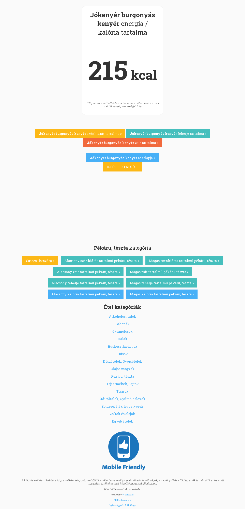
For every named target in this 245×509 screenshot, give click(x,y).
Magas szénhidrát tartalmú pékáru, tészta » (184, 261)
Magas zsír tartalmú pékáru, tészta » (159, 272)
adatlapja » (122, 158)
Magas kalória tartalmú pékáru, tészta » (162, 294)
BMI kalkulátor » (122, 500)
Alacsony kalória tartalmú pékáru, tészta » (85, 294)
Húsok (122, 354)
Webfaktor (128, 494)
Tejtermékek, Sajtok (122, 384)
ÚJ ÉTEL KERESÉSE (122, 167)
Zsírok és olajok (122, 414)
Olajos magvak (122, 369)
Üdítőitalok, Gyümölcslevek (122, 399)
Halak (122, 339)
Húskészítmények (123, 346)
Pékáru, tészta (122, 376)
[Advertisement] (122, 212)
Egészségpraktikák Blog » (122, 505)
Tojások (122, 391)
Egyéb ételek (122, 421)
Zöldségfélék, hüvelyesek (122, 406)
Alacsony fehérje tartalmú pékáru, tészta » (86, 283)
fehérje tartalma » (168, 133)
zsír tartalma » (122, 143)
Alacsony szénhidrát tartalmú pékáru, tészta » (101, 261)
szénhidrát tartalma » (80, 133)
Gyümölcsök (122, 331)
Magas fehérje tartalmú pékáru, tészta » (162, 283)
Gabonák (123, 324)
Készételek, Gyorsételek (122, 361)
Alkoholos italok (122, 316)
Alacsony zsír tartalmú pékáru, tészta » (88, 272)
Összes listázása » (40, 261)
